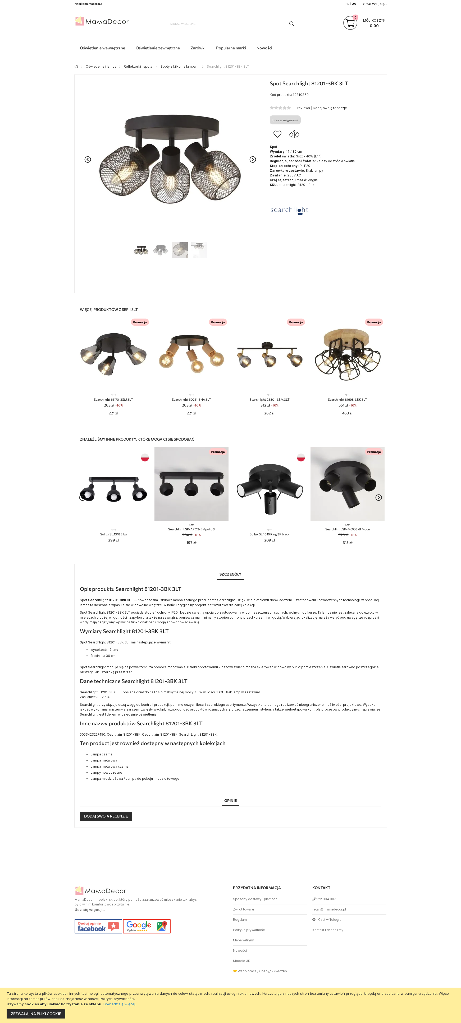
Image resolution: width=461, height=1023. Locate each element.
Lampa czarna (101, 754)
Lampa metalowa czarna (109, 766)
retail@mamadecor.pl (329, 909)
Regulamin (241, 920)
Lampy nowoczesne (106, 772)
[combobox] (230, 23)
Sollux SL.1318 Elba (113, 532)
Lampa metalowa (103, 760)
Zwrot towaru (243, 909)
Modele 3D (241, 961)
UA (354, 3)
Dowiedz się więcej (119, 1004)
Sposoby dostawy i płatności (255, 899)
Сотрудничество (273, 971)
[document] (231, 1005)
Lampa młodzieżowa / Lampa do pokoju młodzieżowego (134, 779)
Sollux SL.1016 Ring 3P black (270, 532)
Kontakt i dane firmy (327, 930)
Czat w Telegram (328, 920)
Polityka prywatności (249, 930)
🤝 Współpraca (245, 971)
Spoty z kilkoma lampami (180, 66)
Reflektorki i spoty (138, 66)
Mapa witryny (243, 940)
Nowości (240, 950)
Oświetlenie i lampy (101, 66)
